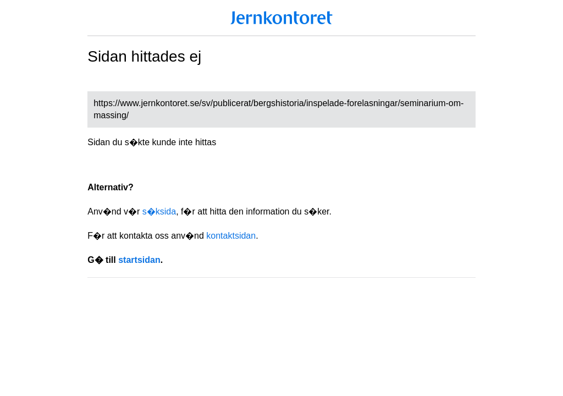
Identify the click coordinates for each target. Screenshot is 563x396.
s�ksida (159, 211)
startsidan (139, 260)
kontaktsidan (231, 235)
